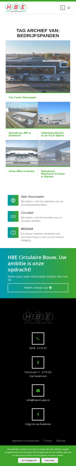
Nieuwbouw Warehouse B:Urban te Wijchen (53, 174)
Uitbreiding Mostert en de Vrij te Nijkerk (52, 134)
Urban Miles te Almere (22, 171)
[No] (72, 455)
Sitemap (60, 440)
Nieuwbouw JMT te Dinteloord (20, 134)
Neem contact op (36, 287)
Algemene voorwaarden (25, 440)
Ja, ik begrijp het (28, 460)
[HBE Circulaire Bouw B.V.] (31, 8)
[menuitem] (68, 7)
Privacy (48, 440)
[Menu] (68, 7)
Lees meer (50, 460)
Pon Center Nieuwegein (22, 97)
